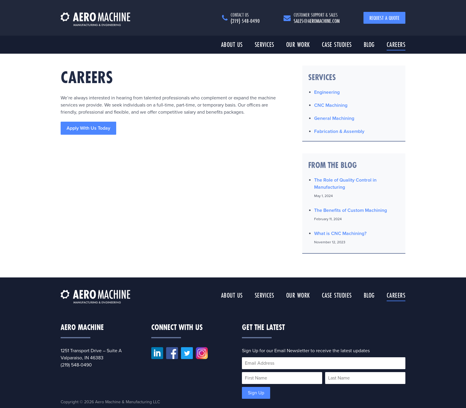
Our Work (298, 44)
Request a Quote (384, 18)
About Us (232, 44)
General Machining (334, 118)
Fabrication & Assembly (339, 131)
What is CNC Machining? (340, 233)
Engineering (327, 92)
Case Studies (337, 44)
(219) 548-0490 (245, 18)
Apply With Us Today (88, 128)
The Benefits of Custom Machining (350, 210)
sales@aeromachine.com (317, 18)
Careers (396, 44)
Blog (369, 44)
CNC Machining (330, 105)
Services (264, 44)
